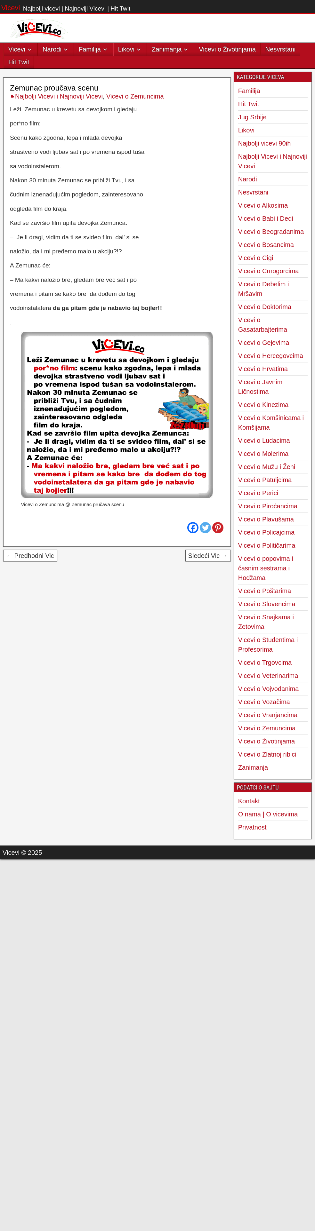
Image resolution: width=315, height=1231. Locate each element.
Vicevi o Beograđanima (271, 231)
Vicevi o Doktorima (264, 306)
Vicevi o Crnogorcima (268, 270)
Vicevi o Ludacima (264, 440)
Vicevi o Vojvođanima (268, 688)
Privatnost (252, 827)
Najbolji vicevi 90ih (264, 143)
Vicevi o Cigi (255, 257)
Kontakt (249, 801)
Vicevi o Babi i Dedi (265, 218)
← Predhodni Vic (30, 555)
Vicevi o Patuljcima (265, 479)
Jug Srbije (252, 117)
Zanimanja (167, 49)
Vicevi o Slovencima (266, 604)
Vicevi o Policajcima (266, 532)
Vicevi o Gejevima (263, 342)
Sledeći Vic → (208, 555)
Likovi (126, 49)
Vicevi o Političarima (266, 545)
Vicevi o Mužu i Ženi (266, 466)
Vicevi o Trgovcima (265, 662)
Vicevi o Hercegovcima (270, 355)
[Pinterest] (217, 527)
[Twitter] (205, 527)
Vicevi (10, 8)
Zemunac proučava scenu (54, 87)
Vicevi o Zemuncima (135, 96)
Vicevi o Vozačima (264, 701)
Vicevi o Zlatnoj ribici (267, 754)
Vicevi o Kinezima (263, 404)
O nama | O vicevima (268, 814)
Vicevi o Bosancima (266, 244)
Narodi (52, 49)
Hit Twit (18, 62)
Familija (90, 49)
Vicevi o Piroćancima (267, 506)
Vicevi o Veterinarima (268, 675)
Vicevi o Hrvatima (263, 368)
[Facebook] (192, 527)
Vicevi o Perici (258, 492)
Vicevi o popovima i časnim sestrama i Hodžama (265, 568)
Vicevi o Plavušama (266, 519)
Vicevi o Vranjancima (268, 715)
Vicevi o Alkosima (263, 205)
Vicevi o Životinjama (227, 49)
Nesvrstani (280, 49)
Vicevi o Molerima (263, 453)
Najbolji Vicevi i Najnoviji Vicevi (59, 96)
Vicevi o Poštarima (264, 590)
